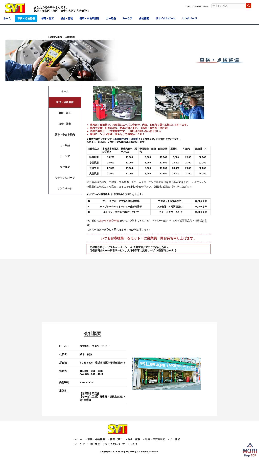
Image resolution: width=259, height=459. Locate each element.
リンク (134, 444)
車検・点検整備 (96, 439)
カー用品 (175, 439)
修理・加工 (116, 439)
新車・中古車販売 (155, 439)
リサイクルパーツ (115, 444)
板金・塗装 (134, 439)
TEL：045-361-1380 (198, 6)
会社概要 (95, 444)
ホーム (78, 439)
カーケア (80, 444)
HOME (52, 37)
